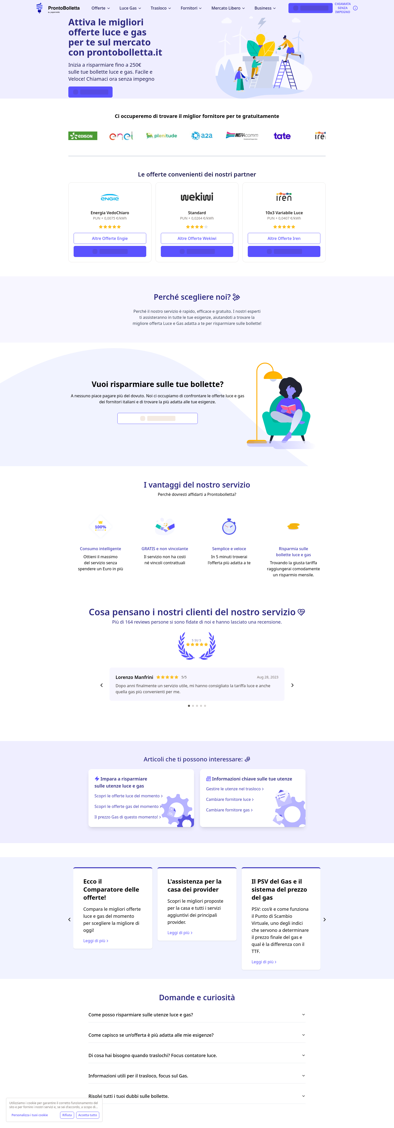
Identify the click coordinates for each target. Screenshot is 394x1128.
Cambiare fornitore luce (230, 799)
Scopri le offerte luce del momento (129, 796)
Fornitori (191, 8)
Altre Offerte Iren (284, 238)
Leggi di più (181, 932)
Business (265, 8)
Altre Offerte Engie (110, 238)
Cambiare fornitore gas (230, 810)
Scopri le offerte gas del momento (128, 806)
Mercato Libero (228, 8)
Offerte (100, 8)
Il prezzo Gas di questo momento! (128, 817)
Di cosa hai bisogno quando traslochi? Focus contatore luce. (197, 1055)
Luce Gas (131, 8)
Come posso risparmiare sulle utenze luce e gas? (197, 1015)
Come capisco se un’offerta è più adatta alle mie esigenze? (197, 1035)
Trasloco (161, 8)
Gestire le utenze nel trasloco (235, 789)
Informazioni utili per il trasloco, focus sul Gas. (197, 1076)
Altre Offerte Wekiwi (197, 238)
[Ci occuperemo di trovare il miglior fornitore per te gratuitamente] (197, 136)
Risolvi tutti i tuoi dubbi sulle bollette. (197, 1096)
